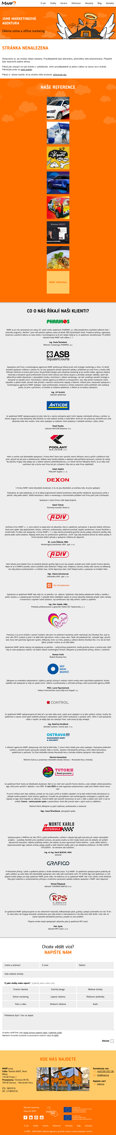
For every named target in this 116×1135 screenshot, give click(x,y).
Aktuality (89, 3)
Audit (95, 1004)
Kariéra (64, 3)
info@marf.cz (103, 1075)
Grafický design (58, 989)
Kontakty (110, 3)
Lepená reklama (58, 997)
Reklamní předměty (95, 997)
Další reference (58, 282)
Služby (53, 3)
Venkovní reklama (58, 1004)
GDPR (56, 1036)
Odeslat (108, 1041)
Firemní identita (20, 989)
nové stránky (26, 70)
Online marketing (20, 997)
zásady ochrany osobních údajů (35, 1033)
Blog (100, 3)
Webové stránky (95, 989)
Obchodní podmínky (31, 1108)
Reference (76, 3)
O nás (43, 3)
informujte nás (59, 75)
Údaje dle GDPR (30, 1111)
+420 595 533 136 (105, 1071)
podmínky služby (55, 1033)
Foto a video (20, 1004)
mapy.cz (100, 1084)
